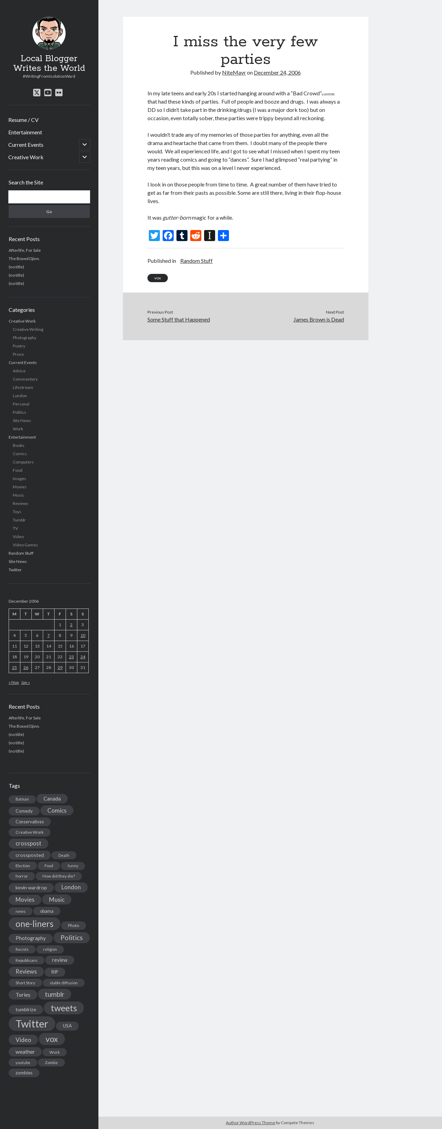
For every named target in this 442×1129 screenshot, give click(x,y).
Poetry (19, 345)
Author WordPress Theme (250, 1122)
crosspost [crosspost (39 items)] (28, 843)
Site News (22, 420)
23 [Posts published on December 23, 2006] (71, 656)
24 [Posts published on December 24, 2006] (82, 656)
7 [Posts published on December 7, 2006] (48, 635)
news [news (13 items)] (21, 911)
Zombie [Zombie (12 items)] (51, 1062)
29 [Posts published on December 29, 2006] (60, 667)
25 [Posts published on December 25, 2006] (14, 667)
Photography (24, 337)
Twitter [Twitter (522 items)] (32, 1023)
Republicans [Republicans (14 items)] (27, 960)
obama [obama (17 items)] (47, 911)
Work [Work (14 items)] (54, 1052)
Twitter (15, 569)
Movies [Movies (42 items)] (25, 899)
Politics (19, 412)
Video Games (25, 544)
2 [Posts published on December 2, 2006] (71, 624)
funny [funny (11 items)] (73, 865)
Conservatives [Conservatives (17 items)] (30, 821)
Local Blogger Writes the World (49, 63)
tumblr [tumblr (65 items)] (54, 994)
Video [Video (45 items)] (23, 1039)
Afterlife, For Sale (25, 250)
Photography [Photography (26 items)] (31, 938)
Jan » (25, 682)
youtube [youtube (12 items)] (23, 1062)
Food (17, 470)
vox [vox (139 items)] (52, 1039)
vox (157, 277)
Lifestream (23, 387)
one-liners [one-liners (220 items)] (35, 923)
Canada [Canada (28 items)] (52, 798)
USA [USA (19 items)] (67, 1025)
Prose (18, 354)
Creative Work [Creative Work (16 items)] (30, 832)
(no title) (16, 266)
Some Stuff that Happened (178, 319)
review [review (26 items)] (59, 960)
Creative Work (26, 157)
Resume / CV (23, 119)
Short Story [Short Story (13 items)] (25, 982)
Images (19, 478)
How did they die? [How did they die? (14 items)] (58, 876)
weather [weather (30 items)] (25, 1052)
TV (15, 528)
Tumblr (19, 520)
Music (18, 495)
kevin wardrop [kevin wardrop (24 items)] (31, 887)
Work (18, 428)
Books (19, 445)
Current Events (26, 144)
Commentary (25, 379)
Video (18, 536)
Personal (21, 403)
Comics (20, 453)
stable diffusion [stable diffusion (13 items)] (64, 982)
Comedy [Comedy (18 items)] (24, 811)
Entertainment (25, 132)
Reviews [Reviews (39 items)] (26, 971)
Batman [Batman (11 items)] (22, 799)
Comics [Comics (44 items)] (57, 810)
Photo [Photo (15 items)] (73, 925)
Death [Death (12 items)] (63, 855)
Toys (17, 511)
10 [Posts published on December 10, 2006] (82, 635)
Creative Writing (28, 329)
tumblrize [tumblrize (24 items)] (26, 1009)
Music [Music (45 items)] (57, 899)
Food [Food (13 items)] (49, 865)
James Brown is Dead (319, 319)
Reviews (20, 503)
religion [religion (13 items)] (50, 949)
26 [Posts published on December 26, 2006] (25, 667)
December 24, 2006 (277, 72)
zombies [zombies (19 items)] (24, 1072)
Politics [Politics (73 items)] (71, 937)
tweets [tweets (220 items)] (64, 1008)
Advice (19, 370)
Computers (23, 462)
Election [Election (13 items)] (23, 865)
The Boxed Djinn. (24, 258)
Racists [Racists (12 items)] (22, 949)
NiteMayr (234, 72)
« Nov (14, 682)
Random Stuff (21, 553)
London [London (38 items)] (71, 887)
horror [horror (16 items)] (22, 876)
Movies (20, 486)
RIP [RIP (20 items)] (54, 972)
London (20, 395)
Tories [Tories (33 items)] (23, 994)
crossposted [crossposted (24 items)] (30, 855)
